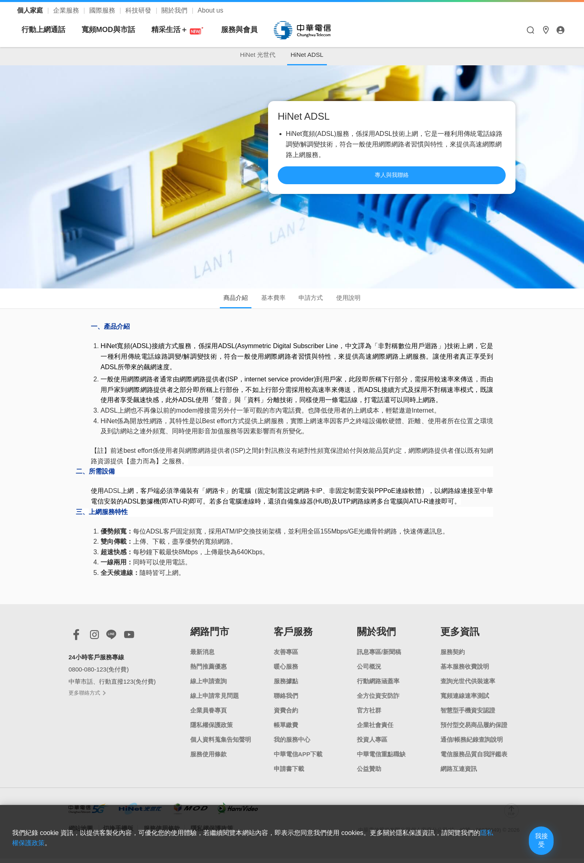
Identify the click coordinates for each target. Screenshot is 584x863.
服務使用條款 (208, 758)
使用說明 (360, 301)
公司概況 (369, 670)
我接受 (529, 843)
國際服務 (103, 10)
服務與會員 (315, 30)
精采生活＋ (253, 30)
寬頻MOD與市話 (184, 30)
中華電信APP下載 (298, 758)
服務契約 (452, 656)
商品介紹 (224, 301)
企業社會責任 (375, 729)
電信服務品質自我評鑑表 (473, 758)
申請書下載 (289, 773)
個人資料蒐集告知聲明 (220, 743)
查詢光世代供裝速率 (467, 685)
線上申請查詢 (208, 685)
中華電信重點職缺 (381, 758)
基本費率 (269, 301)
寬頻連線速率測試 (464, 700)
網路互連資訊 (458, 773)
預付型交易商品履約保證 (473, 729)
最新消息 (202, 656)
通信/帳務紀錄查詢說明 (471, 743)
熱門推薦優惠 (208, 670)
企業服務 (67, 10)
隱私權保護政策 (211, 729)
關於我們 (175, 10)
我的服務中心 (292, 743)
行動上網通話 (119, 30)
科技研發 (139, 10)
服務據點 (286, 685)
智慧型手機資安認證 (467, 714)
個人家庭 (31, 10)
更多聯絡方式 (87, 698)
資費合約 (286, 714)
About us (210, 10)
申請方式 (315, 301)
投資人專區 (372, 743)
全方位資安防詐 (378, 700)
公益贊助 (369, 773)
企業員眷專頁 (208, 714)
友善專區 (286, 656)
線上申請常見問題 (214, 700)
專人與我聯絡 (440, 186)
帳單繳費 (286, 729)
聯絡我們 (286, 700)
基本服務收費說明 (464, 670)
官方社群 (369, 714)
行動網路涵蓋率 (378, 685)
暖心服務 (286, 670)
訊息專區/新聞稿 (379, 656)
